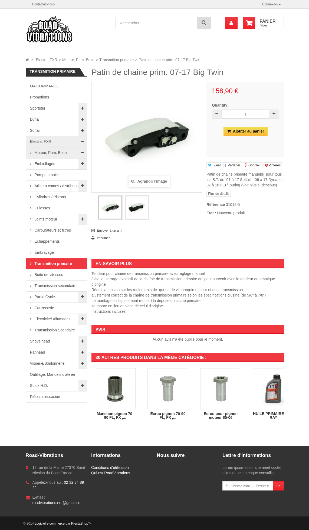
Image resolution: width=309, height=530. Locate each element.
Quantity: (220, 105)
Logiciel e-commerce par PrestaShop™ (63, 523)
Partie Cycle (44, 297)
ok (279, 485)
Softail (35, 130)
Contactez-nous (43, 4)
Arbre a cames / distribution (57, 186)
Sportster (37, 108)
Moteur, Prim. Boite (50, 152)
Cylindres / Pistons (50, 197)
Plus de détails (218, 194)
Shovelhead (40, 341)
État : (211, 213)
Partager (232, 165)
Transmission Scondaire (54, 330)
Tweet (214, 165)
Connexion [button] (271, 4)
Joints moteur (45, 219)
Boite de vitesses (48, 274)
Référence (215, 204)
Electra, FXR (40, 141)
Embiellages (44, 164)
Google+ (253, 165)
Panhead (37, 352)
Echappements (47, 241)
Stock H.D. (39, 385)
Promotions (39, 97)
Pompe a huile (46, 175)
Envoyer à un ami (109, 230)
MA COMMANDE (44, 86)
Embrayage (44, 252)
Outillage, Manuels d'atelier (52, 374)
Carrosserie (44, 308)
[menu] (231, 23)
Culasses (42, 208)
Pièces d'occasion (45, 396)
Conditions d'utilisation (110, 467)
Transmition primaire (53, 263)
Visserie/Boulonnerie (47, 363)
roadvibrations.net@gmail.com (58, 503)
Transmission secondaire (55, 286)
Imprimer (103, 238)
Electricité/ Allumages (52, 319)
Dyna (34, 119)
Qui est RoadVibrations (110, 473)
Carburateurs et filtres (52, 230)
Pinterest (273, 165)
